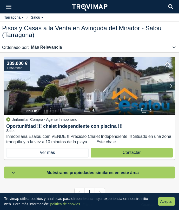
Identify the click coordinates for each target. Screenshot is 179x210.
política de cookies (65, 204)
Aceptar (166, 201)
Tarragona (14, 17)
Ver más (47, 152)
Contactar (132, 152)
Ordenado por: (15, 47)
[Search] (171, 6)
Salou (37, 17)
